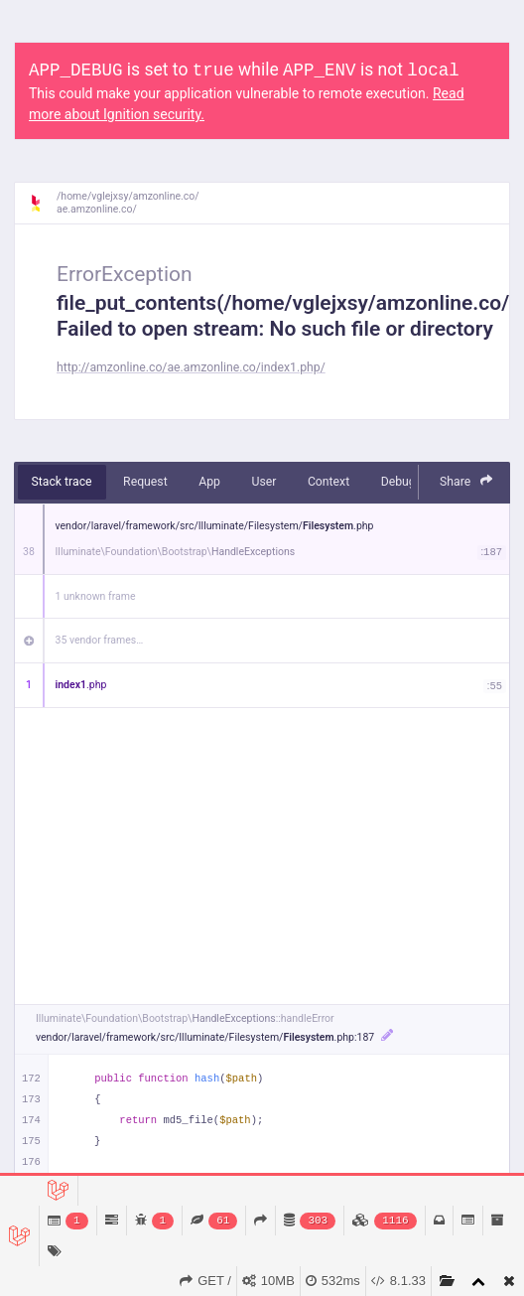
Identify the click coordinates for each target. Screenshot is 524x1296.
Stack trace (62, 482)
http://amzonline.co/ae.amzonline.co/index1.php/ (191, 367)
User (263, 482)
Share (466, 481)
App (209, 482)
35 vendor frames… (100, 640)
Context (328, 482)
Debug (398, 482)
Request (145, 482)
